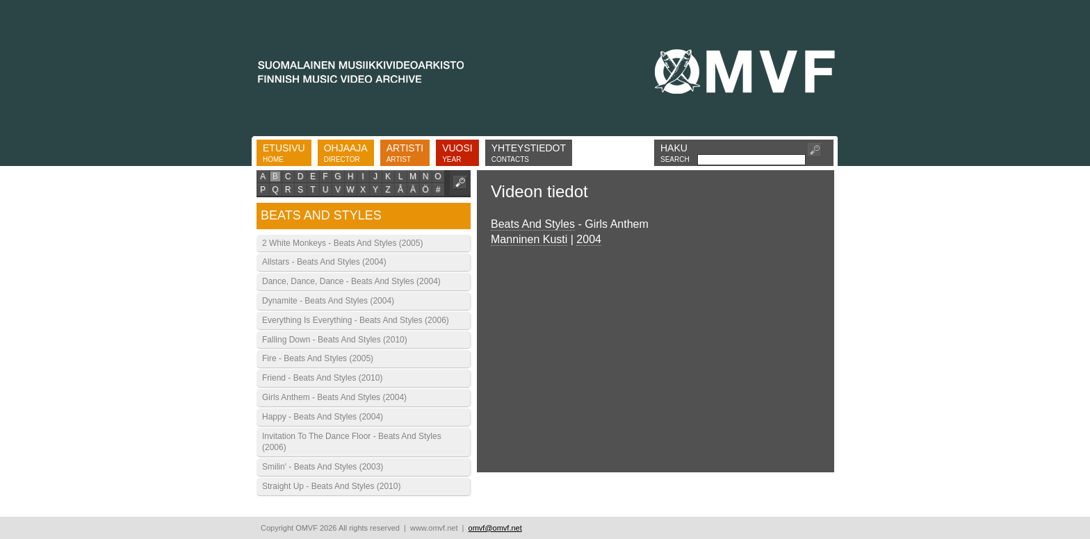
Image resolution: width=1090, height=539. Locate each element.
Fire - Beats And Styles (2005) (317, 358)
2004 (588, 239)
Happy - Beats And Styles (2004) (322, 417)
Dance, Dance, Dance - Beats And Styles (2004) (351, 281)
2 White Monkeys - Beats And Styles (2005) (342, 243)
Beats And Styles (533, 224)
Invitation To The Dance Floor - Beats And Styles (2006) (351, 442)
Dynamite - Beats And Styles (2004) (328, 301)
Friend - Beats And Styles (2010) (322, 378)
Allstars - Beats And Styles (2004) (324, 262)
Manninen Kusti (529, 239)
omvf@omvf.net (495, 528)
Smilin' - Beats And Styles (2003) (322, 467)
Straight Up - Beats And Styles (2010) (331, 486)
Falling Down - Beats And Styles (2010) (334, 340)
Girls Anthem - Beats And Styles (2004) (334, 397)
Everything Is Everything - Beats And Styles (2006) (355, 320)
